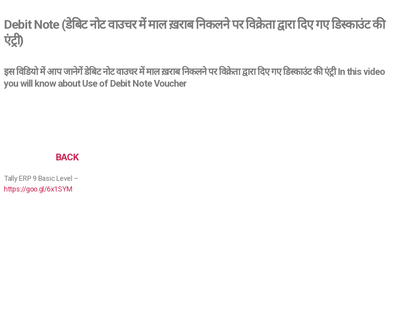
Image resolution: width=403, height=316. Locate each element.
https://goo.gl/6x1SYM (38, 189)
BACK (67, 157)
